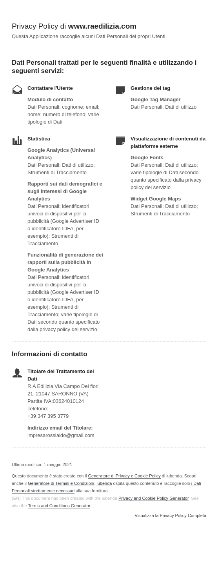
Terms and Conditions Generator (59, 505)
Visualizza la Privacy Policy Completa (170, 516)
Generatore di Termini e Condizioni (61, 483)
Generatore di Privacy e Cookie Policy (124, 475)
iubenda (104, 483)
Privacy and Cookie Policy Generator (153, 498)
